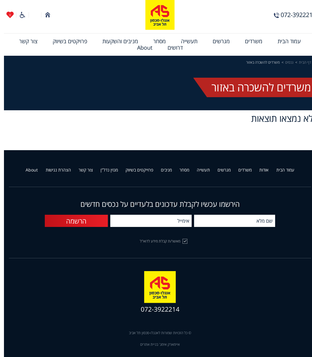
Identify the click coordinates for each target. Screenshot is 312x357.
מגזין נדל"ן (105, 170)
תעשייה (185, 41)
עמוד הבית (285, 41)
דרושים (171, 47)
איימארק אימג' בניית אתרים (156, 344)
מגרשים (217, 41)
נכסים (285, 62)
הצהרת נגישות (54, 170)
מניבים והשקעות (116, 41)
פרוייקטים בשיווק (135, 170)
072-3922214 (294, 15)
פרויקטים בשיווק (66, 41)
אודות (259, 170)
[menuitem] (285, 41)
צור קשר (24, 41)
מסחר (155, 41)
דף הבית (301, 62)
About (140, 47)
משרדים (249, 41)
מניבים (162, 170)
